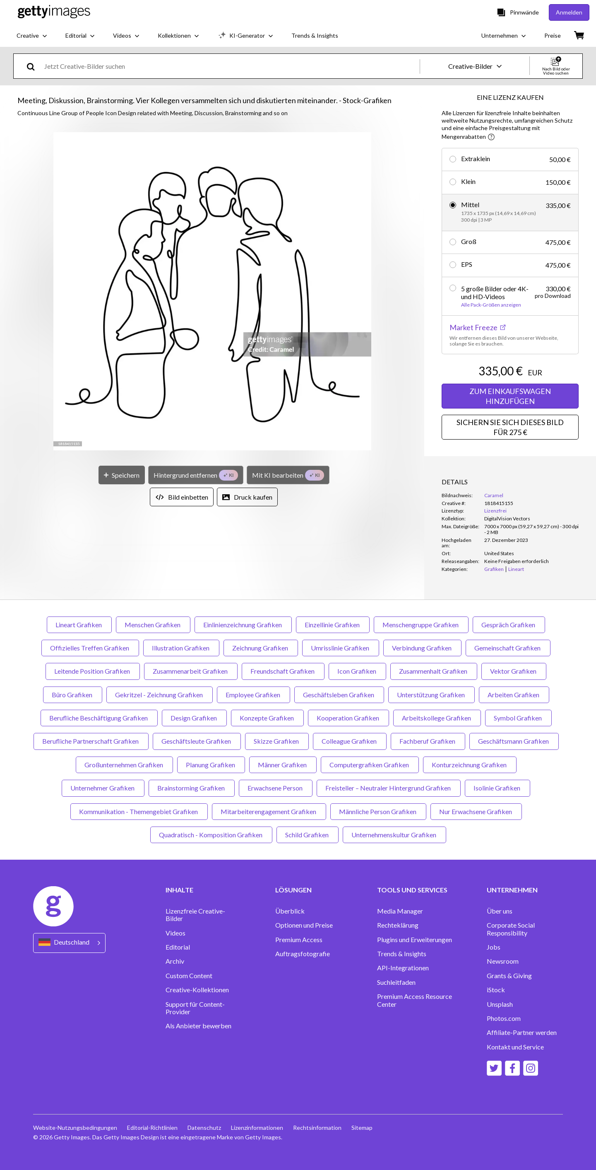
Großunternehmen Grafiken (124, 765)
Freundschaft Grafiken (283, 671)
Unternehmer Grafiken (103, 788)
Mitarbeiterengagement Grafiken (269, 811)
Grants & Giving (509, 975)
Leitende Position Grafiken (92, 671)
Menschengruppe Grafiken (421, 625)
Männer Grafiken (283, 765)
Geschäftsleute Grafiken (196, 741)
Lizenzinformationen (257, 1127)
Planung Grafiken (211, 765)
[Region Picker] (69, 942)
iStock (496, 990)
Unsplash (500, 1004)
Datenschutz (204, 1127)
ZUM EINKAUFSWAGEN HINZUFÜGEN (510, 396)
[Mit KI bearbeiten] (288, 475)
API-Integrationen (403, 968)
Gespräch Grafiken (508, 625)
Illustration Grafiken (181, 648)
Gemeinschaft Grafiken (508, 648)
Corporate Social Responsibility (511, 928)
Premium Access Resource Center (414, 1000)
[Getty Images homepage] (54, 12)
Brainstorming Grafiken (191, 788)
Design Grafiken (194, 718)
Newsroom (503, 961)
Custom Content (189, 975)
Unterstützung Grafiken (431, 695)
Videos (175, 933)
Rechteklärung (397, 925)
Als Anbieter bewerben (198, 1026)
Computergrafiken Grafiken (369, 765)
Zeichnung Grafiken (260, 648)
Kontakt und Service (515, 1047)
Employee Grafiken (253, 695)
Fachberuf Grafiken (428, 741)
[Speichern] (122, 475)
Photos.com (504, 1018)
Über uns (499, 911)
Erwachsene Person (276, 788)
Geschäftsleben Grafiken (339, 695)
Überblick (290, 911)
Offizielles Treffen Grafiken (90, 648)
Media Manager (400, 911)
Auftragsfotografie (302, 953)
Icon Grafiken (357, 671)
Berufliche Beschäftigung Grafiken (99, 718)
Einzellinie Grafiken (333, 625)
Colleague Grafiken (350, 741)
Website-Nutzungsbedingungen (75, 1127)
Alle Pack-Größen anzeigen (491, 305)
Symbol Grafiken (518, 718)
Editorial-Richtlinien (152, 1127)
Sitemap (361, 1127)
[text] (230, 66)
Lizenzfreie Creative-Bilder (195, 914)
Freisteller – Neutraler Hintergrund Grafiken (388, 788)
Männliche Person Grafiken (378, 811)
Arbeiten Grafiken (514, 695)
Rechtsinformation (317, 1127)
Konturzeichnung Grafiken (470, 765)
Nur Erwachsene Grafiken (476, 811)
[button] (212, 292)
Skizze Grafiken (277, 741)
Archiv (175, 961)
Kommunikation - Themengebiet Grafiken (139, 811)
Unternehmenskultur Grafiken (394, 835)
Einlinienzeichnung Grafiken (243, 625)
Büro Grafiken (73, 695)
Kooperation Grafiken (348, 718)
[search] (34, 66)
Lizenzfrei (495, 511)
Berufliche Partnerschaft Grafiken (91, 741)
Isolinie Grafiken (497, 788)
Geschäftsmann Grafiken (514, 741)
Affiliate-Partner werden (522, 1032)
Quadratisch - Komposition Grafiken (211, 835)
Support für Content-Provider (195, 1008)
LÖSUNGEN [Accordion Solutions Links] (293, 890)
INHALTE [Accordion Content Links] (179, 890)
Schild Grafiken (307, 835)
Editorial (178, 947)
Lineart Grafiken (79, 625)
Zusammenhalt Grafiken (434, 671)
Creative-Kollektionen (197, 990)
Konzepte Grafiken (267, 718)
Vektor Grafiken (514, 671)
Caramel (493, 495)
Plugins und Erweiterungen (414, 939)
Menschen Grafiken (153, 625)
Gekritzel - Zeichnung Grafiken (159, 695)
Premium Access (298, 939)
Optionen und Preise (304, 925)
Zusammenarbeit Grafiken (191, 671)
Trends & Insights (401, 953)
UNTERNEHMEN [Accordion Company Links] (512, 890)
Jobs (493, 947)
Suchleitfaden (396, 982)
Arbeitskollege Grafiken (437, 718)
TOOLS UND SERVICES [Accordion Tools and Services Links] (412, 890)
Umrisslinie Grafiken (340, 648)
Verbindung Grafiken (422, 648)
